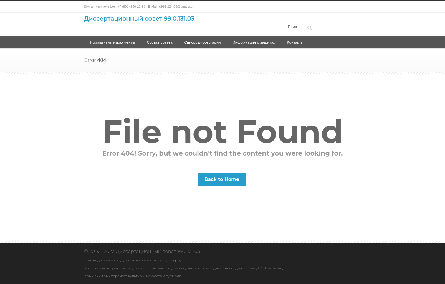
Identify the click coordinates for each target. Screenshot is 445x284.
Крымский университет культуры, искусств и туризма (132, 276)
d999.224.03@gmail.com (177, 6)
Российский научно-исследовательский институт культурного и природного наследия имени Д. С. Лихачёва (183, 268)
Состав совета (159, 42)
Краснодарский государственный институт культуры (132, 260)
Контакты (295, 42)
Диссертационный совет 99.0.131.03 (139, 18)
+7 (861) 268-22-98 (131, 6)
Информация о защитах (253, 42)
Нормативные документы (112, 42)
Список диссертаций (202, 42)
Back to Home (221, 179)
